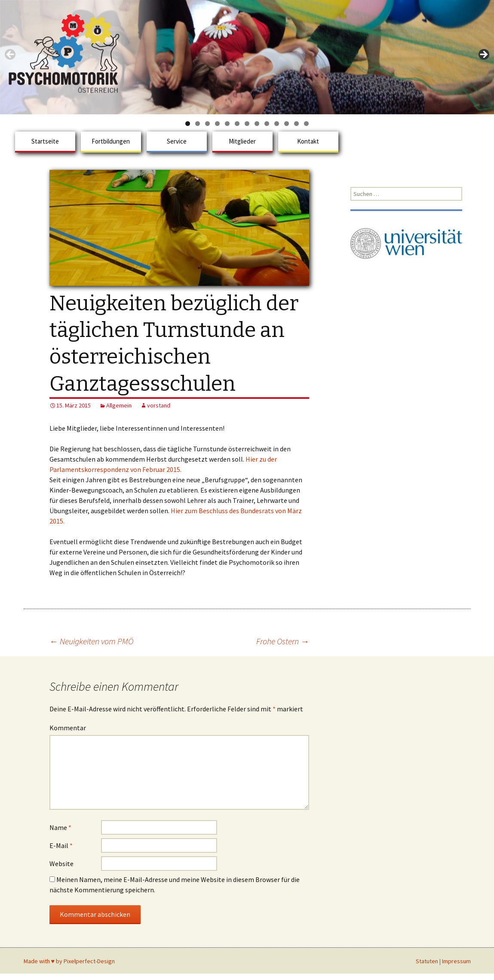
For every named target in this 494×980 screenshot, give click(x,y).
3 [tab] (207, 123)
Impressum (456, 961)
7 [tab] (247, 123)
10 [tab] (276, 123)
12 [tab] (296, 123)
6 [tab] (237, 123)
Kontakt (308, 141)
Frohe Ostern (282, 641)
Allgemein (119, 405)
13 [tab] (306, 123)
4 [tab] (217, 123)
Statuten (427, 961)
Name (60, 827)
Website (61, 863)
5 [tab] (227, 123)
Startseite (45, 141)
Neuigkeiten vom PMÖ (91, 641)
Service (177, 141)
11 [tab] (286, 123)
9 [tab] (266, 123)
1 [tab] (187, 123)
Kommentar (67, 727)
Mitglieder (242, 141)
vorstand (158, 405)
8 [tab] (257, 123)
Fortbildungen (111, 141)
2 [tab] (197, 123)
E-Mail (61, 845)
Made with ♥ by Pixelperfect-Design (69, 961)
